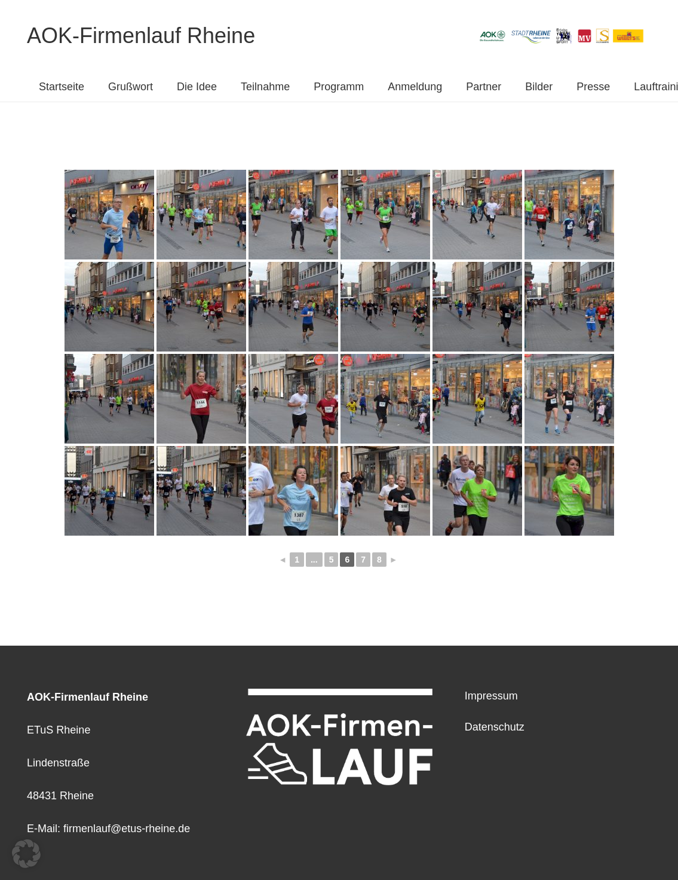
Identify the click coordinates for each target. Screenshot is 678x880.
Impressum (491, 696)
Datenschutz (494, 727)
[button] (26, 853)
